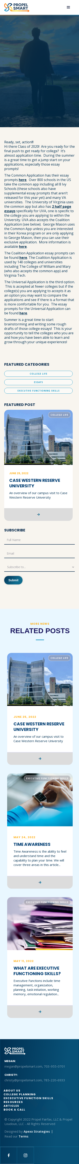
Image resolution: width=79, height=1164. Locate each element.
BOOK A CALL (14, 1109)
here (23, 179)
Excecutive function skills (28, 1098)
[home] (16, 8)
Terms (23, 1136)
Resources (13, 1102)
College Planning (20, 1094)
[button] (68, 7)
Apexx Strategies (37, 1131)
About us (12, 1090)
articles (11, 1105)
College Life (38, 373)
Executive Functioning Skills (38, 390)
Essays (38, 382)
